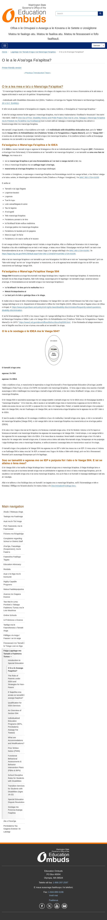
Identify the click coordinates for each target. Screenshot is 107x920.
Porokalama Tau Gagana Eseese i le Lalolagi (12, 829)
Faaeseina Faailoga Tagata (12, 558)
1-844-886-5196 (55, 892)
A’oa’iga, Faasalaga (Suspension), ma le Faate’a (12, 549)
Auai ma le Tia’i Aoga (13, 521)
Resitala (7, 569)
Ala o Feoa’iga (10, 821)
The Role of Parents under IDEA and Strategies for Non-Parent (16, 681)
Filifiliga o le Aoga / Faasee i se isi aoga (12, 636)
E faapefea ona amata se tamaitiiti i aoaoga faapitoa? (16, 695)
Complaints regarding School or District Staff (13, 540)
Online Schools (10, 615)
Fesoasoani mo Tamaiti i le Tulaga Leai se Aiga (14, 644)
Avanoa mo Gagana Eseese (12, 595)
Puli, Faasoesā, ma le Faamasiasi (13, 527)
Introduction (39, 73)
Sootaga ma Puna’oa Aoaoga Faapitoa (15, 810)
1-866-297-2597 (60, 882)
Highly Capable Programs (10, 583)
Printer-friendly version (11, 68)
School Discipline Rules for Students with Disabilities (16, 778)
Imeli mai (53, 895)
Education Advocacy (12, 564)
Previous (28, 73)
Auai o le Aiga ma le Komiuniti (12, 575)
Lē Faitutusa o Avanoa (13, 620)
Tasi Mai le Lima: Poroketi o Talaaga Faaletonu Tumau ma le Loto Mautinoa (14, 606)
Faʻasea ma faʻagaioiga (14, 534)
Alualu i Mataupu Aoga (13, 512)
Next (48, 73)
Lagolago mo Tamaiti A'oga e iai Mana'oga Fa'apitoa (33, 52)
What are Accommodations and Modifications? (16, 740)
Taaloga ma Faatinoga (13, 516)
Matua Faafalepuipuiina (14, 589)
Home (4, 52)
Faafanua (53, 900)
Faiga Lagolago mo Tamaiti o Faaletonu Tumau (13, 654)
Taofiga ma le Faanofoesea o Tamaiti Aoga (13, 628)
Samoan (96, 45)
